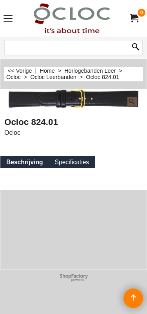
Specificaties (72, 162)
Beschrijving (24, 162)
